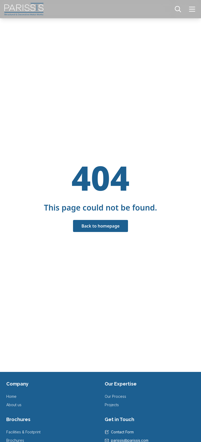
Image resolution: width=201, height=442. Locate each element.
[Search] (178, 9)
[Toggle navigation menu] (192, 9)
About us (13, 405)
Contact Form (122, 432)
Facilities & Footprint (23, 432)
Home (11, 396)
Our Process (115, 396)
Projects (112, 405)
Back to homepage (100, 226)
